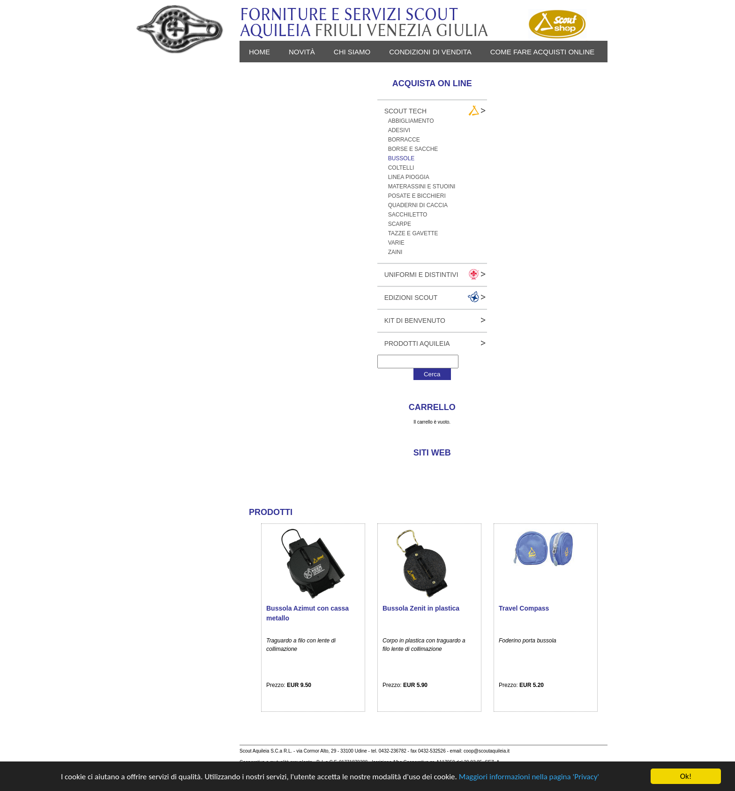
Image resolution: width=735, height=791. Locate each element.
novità (302, 52)
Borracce (404, 139)
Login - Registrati (333, 73)
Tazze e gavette (413, 233)
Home (259, 52)
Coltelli (401, 167)
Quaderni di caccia (418, 205)
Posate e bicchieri (417, 196)
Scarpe (399, 224)
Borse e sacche (413, 149)
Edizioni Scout (411, 297)
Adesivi (399, 130)
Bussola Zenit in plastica (420, 608)
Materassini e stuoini (422, 186)
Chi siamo (352, 52)
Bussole (401, 158)
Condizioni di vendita (430, 52)
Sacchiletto (408, 214)
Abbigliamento (411, 121)
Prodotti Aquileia (417, 343)
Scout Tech (405, 111)
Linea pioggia (408, 177)
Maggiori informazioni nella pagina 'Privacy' (529, 777)
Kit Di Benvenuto (414, 320)
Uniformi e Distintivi (421, 274)
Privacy (264, 73)
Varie (396, 242)
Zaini (395, 252)
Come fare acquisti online (542, 52)
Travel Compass (524, 608)
